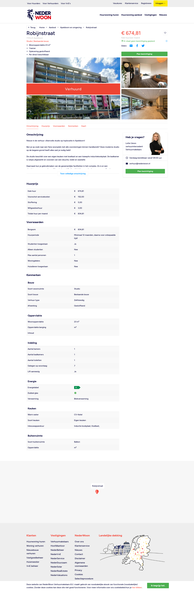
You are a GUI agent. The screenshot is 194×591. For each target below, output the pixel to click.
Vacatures (118, 3)
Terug (31, 27)
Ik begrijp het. (158, 585)
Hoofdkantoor (58, 545)
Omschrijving (32, 126)
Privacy (78, 570)
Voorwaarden (59, 126)
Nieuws (163, 15)
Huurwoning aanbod (131, 15)
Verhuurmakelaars (60, 541)
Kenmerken (73, 126)
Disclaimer (80, 558)
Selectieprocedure (84, 578)
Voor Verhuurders (50, 3)
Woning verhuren (35, 545)
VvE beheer (32, 566)
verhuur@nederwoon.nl (139, 164)
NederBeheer (57, 550)
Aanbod (52, 27)
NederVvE (56, 554)
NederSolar (56, 566)
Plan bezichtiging (144, 54)
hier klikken (137, 587)
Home (42, 27)
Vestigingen (150, 15)
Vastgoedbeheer (34, 557)
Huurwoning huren (109, 15)
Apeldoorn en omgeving (71, 27)
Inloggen (161, 3)
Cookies (79, 574)
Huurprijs (46, 126)
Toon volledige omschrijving (73, 174)
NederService (57, 558)
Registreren (146, 3)
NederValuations (59, 575)
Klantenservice (132, 3)
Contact (79, 554)
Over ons (79, 541)
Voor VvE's (66, 3)
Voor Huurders (33, 3)
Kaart (83, 126)
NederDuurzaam (59, 562)
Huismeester (32, 562)
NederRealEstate (59, 571)
